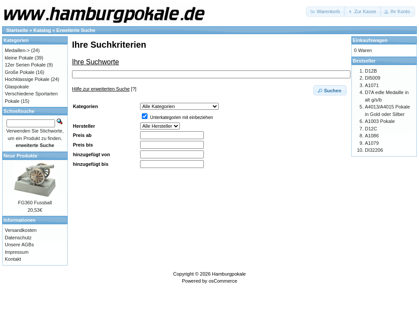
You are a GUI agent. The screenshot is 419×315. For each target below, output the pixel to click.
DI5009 (372, 77)
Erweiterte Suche (75, 30)
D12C (371, 128)
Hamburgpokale (229, 273)
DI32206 (374, 150)
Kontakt (13, 259)
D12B (371, 71)
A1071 (372, 85)
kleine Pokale (19, 57)
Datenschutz (18, 237)
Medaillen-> (17, 50)
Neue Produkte (20, 155)
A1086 (372, 135)
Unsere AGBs (19, 244)
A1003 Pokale (380, 121)
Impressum (16, 252)
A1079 (372, 143)
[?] (104, 88)
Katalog (42, 30)
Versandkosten (21, 230)
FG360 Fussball (35, 202)
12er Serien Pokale (25, 64)
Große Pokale (19, 72)
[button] (325, 12)
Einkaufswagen (370, 40)
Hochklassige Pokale (27, 79)
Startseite (17, 30)
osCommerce (223, 281)
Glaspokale (17, 86)
